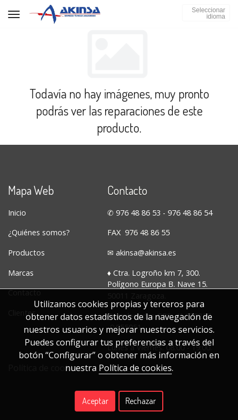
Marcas (21, 273)
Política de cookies (135, 368)
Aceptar (95, 401)
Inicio (17, 213)
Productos (26, 253)
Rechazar (140, 401)
